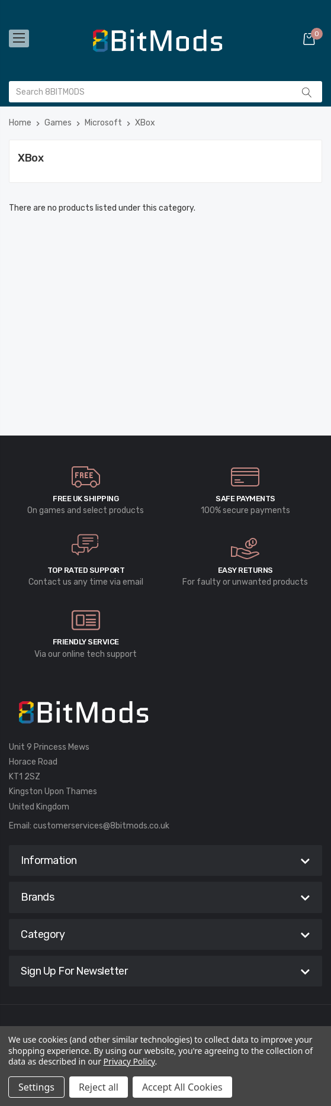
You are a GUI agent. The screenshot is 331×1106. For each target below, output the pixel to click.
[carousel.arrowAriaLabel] (86, 477)
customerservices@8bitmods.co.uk (101, 826)
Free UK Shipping (85, 498)
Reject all (98, 1087)
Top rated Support (86, 570)
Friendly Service (86, 641)
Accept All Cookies (182, 1087)
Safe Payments (245, 498)
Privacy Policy (129, 1061)
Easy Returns (245, 570)
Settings (36, 1087)
